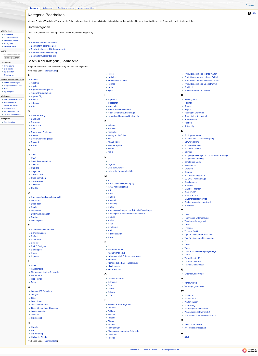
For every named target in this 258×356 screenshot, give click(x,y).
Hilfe (251, 13)
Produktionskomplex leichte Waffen (200, 74)
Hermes (111, 84)
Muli (110, 230)
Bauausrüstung (38, 115)
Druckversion (9, 108)
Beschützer (36, 125)
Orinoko (111, 289)
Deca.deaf (36, 204)
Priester (111, 338)
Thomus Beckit (191, 231)
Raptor (187, 109)
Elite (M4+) (36, 243)
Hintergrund (9, 66)
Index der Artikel (11, 40)
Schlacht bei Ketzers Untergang (199, 138)
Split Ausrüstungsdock (194, 175)
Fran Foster (36, 279)
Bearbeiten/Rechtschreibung (44, 53)
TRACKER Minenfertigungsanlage (200, 251)
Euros (34, 253)
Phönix (111, 321)
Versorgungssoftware (194, 286)
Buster (34, 145)
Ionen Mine (113, 106)
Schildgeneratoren (192, 135)
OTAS (110, 295)
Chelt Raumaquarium (41, 161)
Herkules (112, 77)
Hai (32, 330)
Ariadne (34, 99)
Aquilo (34, 86)
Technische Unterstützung (196, 218)
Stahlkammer (190, 182)
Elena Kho (36, 240)
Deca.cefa (35, 200)
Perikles (111, 314)
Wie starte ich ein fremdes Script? (200, 315)
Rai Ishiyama (190, 99)
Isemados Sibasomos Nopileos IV (123, 116)
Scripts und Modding (194, 159)
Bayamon (35, 122)
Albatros (35, 83)
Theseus (188, 228)
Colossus (35, 185)
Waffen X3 (189, 295)
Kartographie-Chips (117, 135)
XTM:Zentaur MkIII (193, 324)
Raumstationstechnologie (196, 116)
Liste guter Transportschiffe (120, 171)
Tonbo (187, 248)
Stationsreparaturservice (195, 199)
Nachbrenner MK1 (116, 249)
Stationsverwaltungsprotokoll (197, 202)
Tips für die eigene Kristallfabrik (199, 234)
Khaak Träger (114, 142)
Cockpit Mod (37, 175)
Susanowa (189, 205)
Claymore (35, 171)
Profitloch (188, 87)
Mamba (111, 197)
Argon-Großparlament (41, 93)
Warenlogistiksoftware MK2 (197, 312)
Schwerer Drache (192, 149)
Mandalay (112, 204)
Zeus (186, 337)
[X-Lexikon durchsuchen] (12, 54)
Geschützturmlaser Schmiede (44, 308)
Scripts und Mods (192, 162)
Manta (111, 207)
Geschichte (36, 301)
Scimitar (188, 152)
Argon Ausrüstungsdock (42, 90)
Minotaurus (113, 227)
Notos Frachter (115, 269)
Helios (111, 74)
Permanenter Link (11, 111)
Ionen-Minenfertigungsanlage (121, 113)
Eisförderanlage (38, 233)
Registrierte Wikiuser (13, 86)
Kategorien (8, 43)
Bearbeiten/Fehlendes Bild (43, 46)
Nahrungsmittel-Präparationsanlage (124, 256)
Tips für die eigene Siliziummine (199, 238)
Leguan (111, 164)
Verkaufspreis (190, 283)
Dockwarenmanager (40, 214)
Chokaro (35, 168)
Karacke (112, 128)
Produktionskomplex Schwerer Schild (201, 80)
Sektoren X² (189, 165)
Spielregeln (8, 92)
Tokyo (187, 245)
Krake (110, 152)
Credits (34, 188)
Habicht (34, 327)
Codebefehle (37, 181)
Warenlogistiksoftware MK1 (197, 309)
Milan (110, 224)
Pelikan (111, 311)
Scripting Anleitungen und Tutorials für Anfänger (206, 155)
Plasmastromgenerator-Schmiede (123, 331)
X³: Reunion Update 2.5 (195, 328)
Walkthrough (190, 305)
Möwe (110, 237)
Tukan (187, 255)
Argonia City (36, 96)
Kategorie (33, 8)
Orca (110, 285)
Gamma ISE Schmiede (41, 291)
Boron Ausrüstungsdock (42, 139)
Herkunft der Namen (117, 80)
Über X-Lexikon (150, 350)
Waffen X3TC (190, 299)
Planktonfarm (114, 328)
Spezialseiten (9, 122)
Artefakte (35, 103)
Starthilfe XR (190, 192)
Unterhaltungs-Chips (194, 274)
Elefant (34, 236)
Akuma (34, 80)
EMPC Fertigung (39, 246)
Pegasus (112, 308)
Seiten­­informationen (12, 114)
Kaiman (111, 125)
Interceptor (113, 103)
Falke (33, 265)
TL (185, 241)
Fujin (33, 282)
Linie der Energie (116, 168)
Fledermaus (36, 275)
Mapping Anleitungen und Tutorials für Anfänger (130, 210)
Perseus (112, 318)
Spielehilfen (9, 72)
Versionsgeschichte (86, 8)
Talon (186, 215)
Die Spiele (8, 69)
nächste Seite (50, 71)
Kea (110, 138)
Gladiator (35, 315)
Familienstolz (37, 269)
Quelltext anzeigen (66, 8)
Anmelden (250, 5)
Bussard (35, 142)
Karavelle (112, 132)
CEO (33, 158)
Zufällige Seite (10, 46)
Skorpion (188, 169)
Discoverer (36, 210)
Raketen (188, 103)
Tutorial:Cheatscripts (194, 265)
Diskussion (47, 8)
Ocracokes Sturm (116, 278)
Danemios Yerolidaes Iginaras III (46, 197)
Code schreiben (38, 178)
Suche (3, 51)
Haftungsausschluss (170, 350)
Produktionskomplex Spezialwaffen (200, 84)
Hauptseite (8, 34)
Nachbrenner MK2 (116, 253)
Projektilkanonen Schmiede (197, 90)
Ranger (187, 106)
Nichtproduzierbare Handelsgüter (123, 263)
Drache (34, 217)
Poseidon (112, 334)
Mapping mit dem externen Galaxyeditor (126, 214)
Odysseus (112, 282)
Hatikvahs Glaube (39, 337)
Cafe (33, 154)
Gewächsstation (38, 311)
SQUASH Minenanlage (195, 179)
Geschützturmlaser (40, 304)
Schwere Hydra (191, 142)
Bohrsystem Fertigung (41, 132)
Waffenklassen (191, 302)
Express (35, 256)
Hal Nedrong (37, 334)
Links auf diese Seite (13, 99)
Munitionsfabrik (115, 234)
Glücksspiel (36, 318)
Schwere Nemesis (192, 145)
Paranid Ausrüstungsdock (119, 304)
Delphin (34, 207)
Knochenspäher (115, 145)
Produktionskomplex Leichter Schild (201, 77)
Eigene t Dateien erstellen (43, 230)
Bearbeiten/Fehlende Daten (44, 42)
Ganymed (35, 294)
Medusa (111, 217)
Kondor (111, 149)
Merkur (111, 220)
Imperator (112, 99)
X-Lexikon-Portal (11, 38)
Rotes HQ (189, 126)
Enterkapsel (36, 250)
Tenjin (187, 224)
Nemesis (112, 259)
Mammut (112, 200)
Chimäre (35, 165)
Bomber (34, 135)
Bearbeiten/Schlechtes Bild (43, 56)
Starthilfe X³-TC (191, 195)
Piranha (111, 324)
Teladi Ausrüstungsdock (195, 221)
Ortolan (111, 292)
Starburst (188, 185)
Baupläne (35, 119)
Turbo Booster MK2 (193, 261)
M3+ (110, 190)
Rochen (188, 123)
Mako (110, 193)
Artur (33, 106)
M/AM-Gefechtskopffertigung (121, 183)
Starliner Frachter (192, 189)
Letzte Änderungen (12, 83)
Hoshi (110, 87)
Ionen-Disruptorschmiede (119, 109)
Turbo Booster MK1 (193, 258)
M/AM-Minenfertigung (118, 187)
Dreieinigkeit (37, 220)
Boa (33, 129)
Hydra (110, 90)
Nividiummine (114, 266)
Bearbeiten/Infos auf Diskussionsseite (48, 49)
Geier (33, 298)
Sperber (188, 172)
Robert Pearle (190, 119)
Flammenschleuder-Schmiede (45, 272)
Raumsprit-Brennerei (194, 113)
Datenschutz (134, 350)
